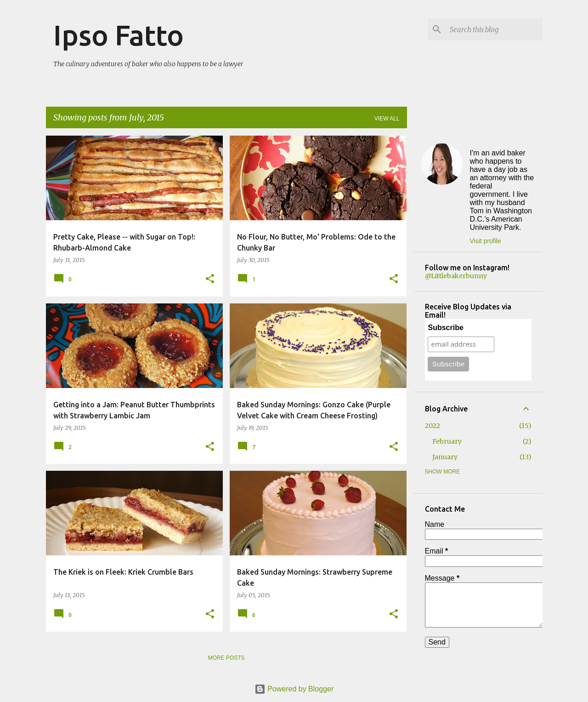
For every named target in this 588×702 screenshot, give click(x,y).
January (445, 457)
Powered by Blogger (294, 689)
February (447, 441)
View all (387, 118)
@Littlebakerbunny (456, 276)
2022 (432, 426)
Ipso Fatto (118, 35)
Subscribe (445, 327)
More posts (226, 658)
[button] (209, 279)
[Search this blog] (494, 29)
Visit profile (485, 241)
